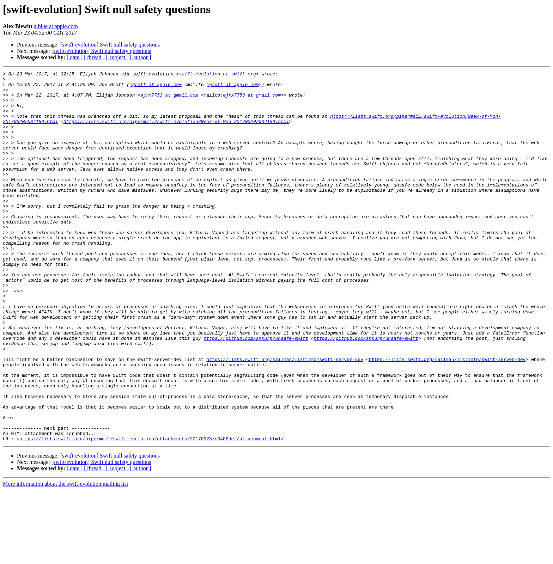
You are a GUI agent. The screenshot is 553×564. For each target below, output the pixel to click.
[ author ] (140, 57)
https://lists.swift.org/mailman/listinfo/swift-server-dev (284, 417)
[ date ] (75, 57)
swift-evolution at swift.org (217, 75)
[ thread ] (94, 57)
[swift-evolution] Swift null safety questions (110, 45)
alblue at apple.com (56, 26)
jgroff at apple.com (155, 87)
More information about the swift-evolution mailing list (65, 558)
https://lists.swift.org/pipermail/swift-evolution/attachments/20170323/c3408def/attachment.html (150, 512)
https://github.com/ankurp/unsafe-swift (255, 392)
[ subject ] (117, 57)
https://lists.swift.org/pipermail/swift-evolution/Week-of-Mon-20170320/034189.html (176, 132)
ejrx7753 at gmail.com (169, 100)
